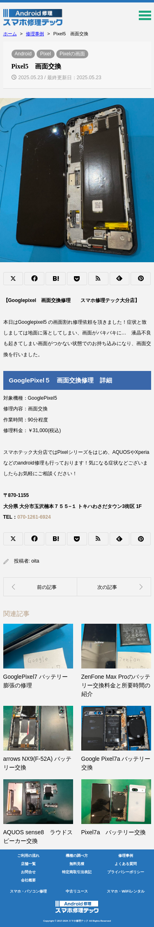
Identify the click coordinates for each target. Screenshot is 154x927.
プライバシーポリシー (125, 872)
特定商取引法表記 (77, 872)
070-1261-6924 (34, 517)
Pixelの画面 (72, 54)
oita (35, 561)
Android (23, 54)
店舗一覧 (28, 864)
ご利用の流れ (28, 856)
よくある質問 (126, 864)
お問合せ (28, 872)
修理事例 (125, 856)
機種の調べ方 (77, 856)
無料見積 (76, 864)
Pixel (45, 54)
